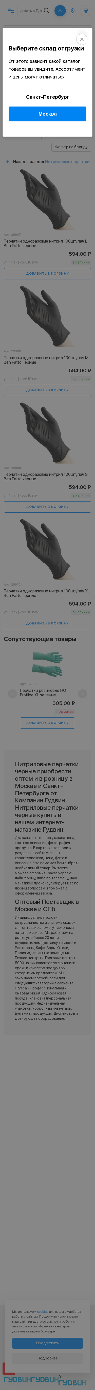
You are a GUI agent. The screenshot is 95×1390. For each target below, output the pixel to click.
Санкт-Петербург (47, 97)
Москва (48, 114)
